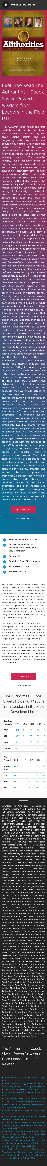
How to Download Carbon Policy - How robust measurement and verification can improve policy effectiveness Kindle (23, 1143)
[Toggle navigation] (43, 4)
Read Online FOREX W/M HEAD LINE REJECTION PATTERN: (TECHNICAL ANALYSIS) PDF (23, 1092)
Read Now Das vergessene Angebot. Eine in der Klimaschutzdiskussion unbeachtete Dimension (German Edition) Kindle (23, 1134)
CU (24, 730)
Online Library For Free (23, 5)
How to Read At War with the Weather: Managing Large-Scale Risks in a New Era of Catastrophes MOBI (23, 1125)
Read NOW (23, 510)
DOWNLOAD (23, 518)
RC (44, 766)
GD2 (17, 730)
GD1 (31, 730)
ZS (38, 730)
